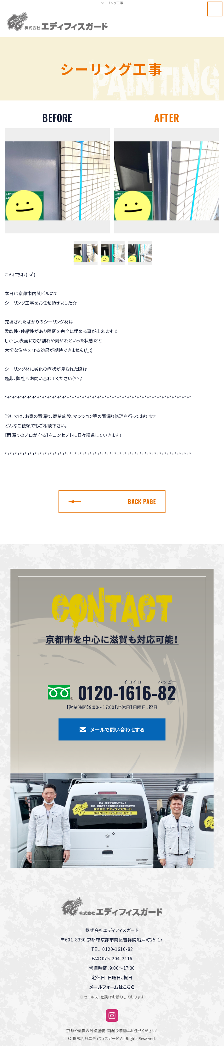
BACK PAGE (142, 501)
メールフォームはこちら (112, 987)
